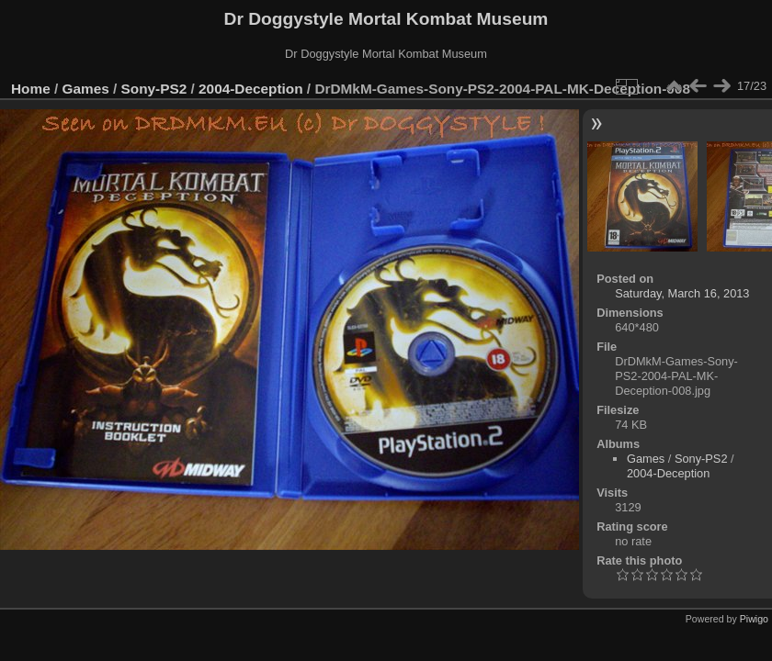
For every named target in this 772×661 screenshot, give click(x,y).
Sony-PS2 (154, 88)
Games (85, 88)
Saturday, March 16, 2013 (682, 293)
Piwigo (754, 618)
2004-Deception (251, 88)
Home (31, 88)
